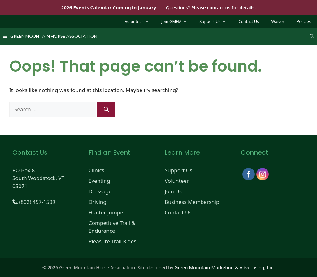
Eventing (99, 180)
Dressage (100, 191)
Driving (97, 201)
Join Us (173, 191)
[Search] (106, 109)
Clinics (96, 170)
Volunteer (140, 21)
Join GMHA (177, 21)
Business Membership (192, 201)
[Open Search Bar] (311, 36)
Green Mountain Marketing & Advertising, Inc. (225, 267)
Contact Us (248, 21)
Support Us (215, 21)
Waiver (277, 21)
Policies (304, 21)
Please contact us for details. (223, 7)
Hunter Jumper (107, 212)
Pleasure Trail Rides (112, 241)
